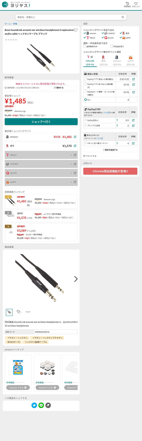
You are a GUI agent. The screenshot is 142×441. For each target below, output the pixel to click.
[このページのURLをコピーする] (48, 405)
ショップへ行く (41, 121)
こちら (105, 113)
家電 (15, 24)
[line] (41, 406)
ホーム (8, 24)
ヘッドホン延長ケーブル (36, 342)
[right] (75, 279)
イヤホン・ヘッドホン (17, 338)
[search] (123, 17)
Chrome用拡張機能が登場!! (110, 171)
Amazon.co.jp (20, 111)
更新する (59, 88)
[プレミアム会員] (133, 125)
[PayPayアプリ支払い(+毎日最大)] (133, 79)
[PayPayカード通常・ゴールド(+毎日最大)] (133, 92)
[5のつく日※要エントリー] (133, 143)
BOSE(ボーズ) (13, 342)
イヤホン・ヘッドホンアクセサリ (47, 338)
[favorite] (75, 30)
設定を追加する (110, 150)
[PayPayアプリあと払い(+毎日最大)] (133, 84)
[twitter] (34, 406)
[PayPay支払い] (133, 120)
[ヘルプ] (117, 120)
